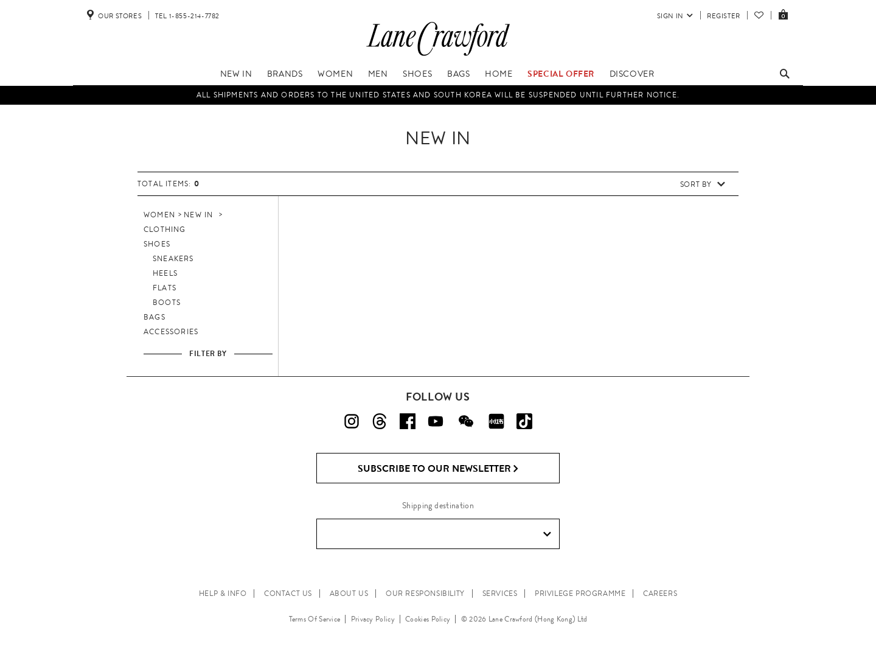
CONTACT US (288, 593)
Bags (458, 74)
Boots (167, 302)
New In (236, 74)
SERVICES (500, 593)
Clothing (165, 229)
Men (378, 74)
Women (335, 74)
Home (498, 74)
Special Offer (560, 74)
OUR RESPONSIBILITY (425, 593)
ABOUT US (349, 593)
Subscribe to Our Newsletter (438, 469)
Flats (164, 287)
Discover (632, 74)
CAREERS (660, 593)
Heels (165, 273)
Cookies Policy (427, 619)
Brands (285, 74)
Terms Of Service (315, 619)
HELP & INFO (223, 593)
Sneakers (173, 258)
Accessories (171, 331)
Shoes (417, 74)
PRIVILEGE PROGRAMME (580, 593)
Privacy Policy (373, 619)
